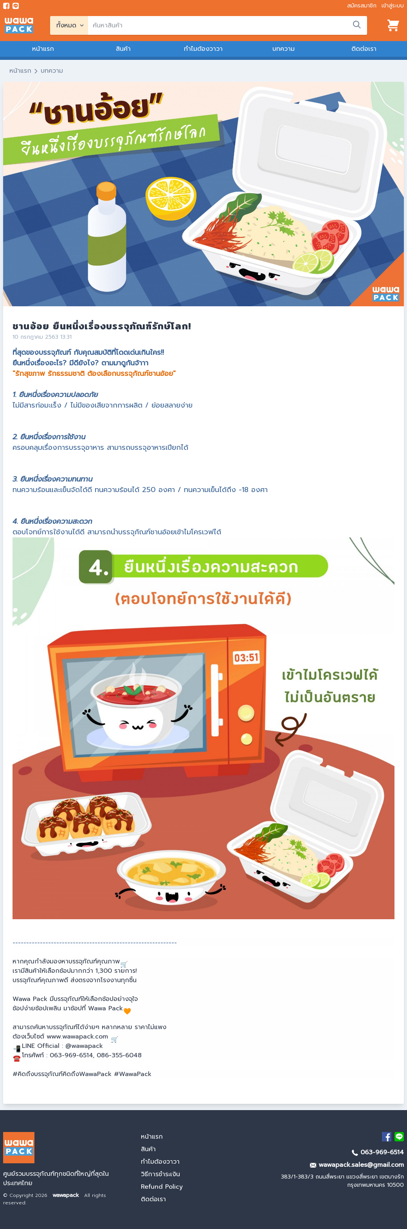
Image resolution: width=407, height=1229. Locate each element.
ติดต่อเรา (363, 49)
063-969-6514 (378, 1152)
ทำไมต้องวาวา (203, 49)
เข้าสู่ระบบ (393, 6)
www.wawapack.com (77, 1036)
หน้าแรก (43, 49)
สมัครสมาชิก (361, 6)
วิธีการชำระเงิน (160, 1174)
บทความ (283, 49)
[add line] (16, 6)
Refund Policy (162, 1186)
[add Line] (399, 1136)
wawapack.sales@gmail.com (357, 1165)
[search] (228, 25)
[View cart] (393, 25)
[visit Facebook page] (6, 6)
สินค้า (123, 49)
